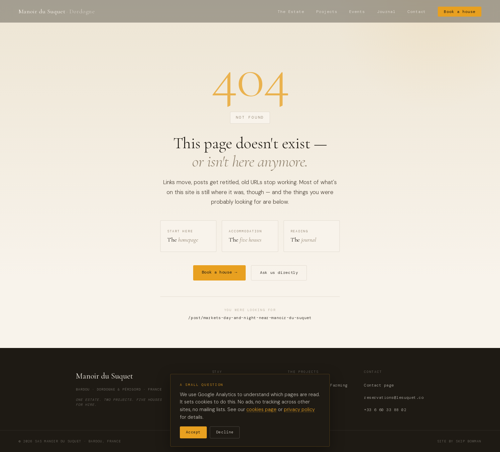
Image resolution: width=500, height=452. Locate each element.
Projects (326, 11)
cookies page (261, 409)
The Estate (291, 11)
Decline (225, 432)
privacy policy (299, 409)
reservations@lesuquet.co (394, 397)
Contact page (379, 385)
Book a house (459, 11)
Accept (193, 432)
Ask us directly (279, 272)
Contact (417, 11)
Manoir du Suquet (57, 11)
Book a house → (219, 272)
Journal (386, 11)
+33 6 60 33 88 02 (385, 409)
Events (357, 11)
